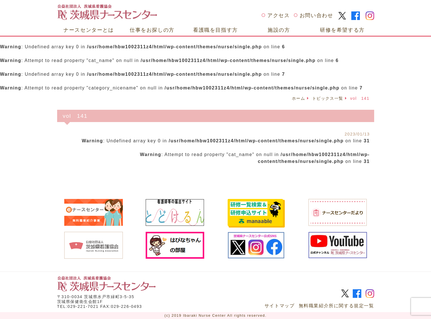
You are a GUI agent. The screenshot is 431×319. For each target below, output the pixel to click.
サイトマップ (279, 305)
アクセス (278, 15)
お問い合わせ (316, 15)
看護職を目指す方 (215, 30)
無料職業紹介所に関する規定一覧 (336, 305)
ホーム (298, 98)
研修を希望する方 (342, 30)
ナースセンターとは (88, 30)
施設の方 (279, 30)
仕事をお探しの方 (152, 30)
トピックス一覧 (327, 98)
